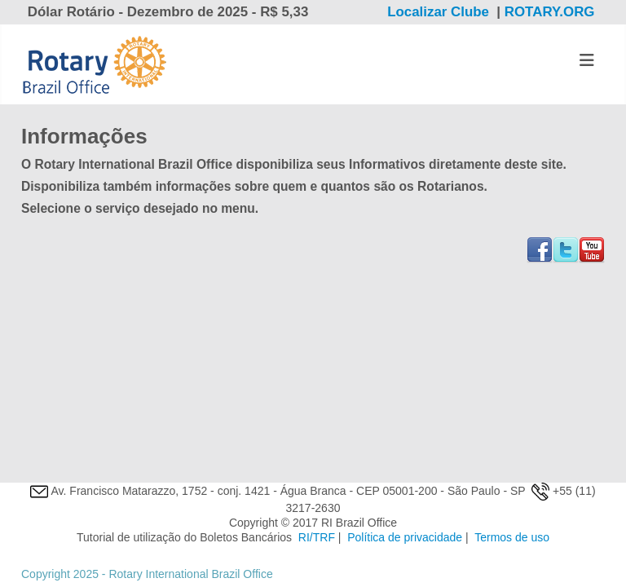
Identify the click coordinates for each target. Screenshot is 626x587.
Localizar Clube (438, 12)
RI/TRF (316, 537)
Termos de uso (511, 537)
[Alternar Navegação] (587, 60)
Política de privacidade (404, 537)
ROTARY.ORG (551, 12)
